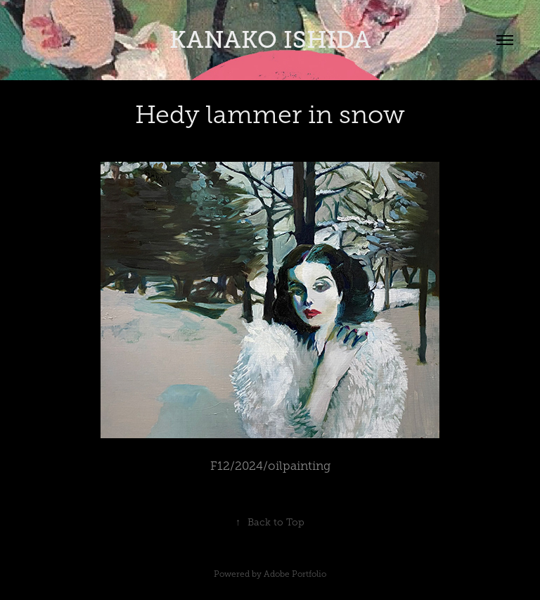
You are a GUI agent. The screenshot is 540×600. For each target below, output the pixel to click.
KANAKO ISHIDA (270, 39)
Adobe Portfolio (295, 574)
